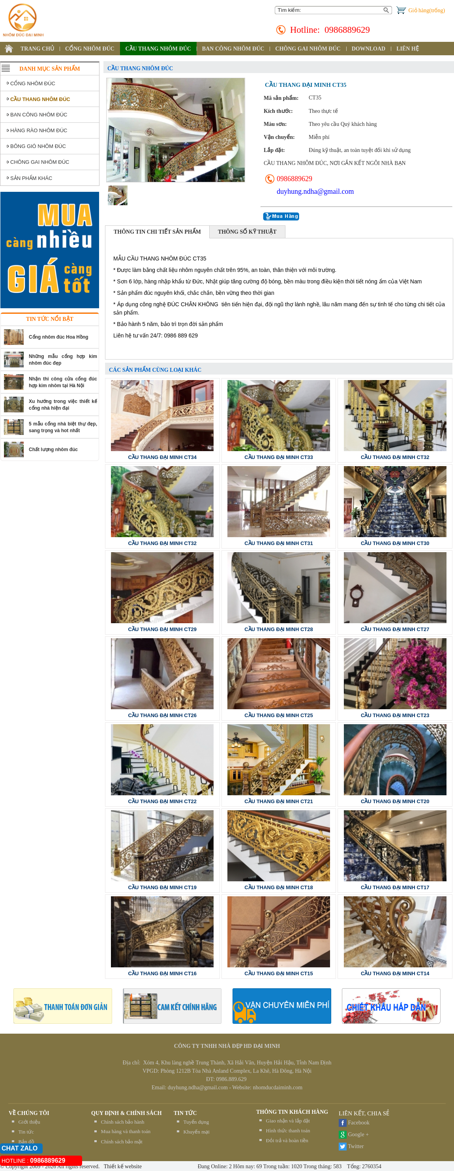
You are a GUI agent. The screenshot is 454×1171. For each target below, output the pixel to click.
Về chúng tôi (29, 1113)
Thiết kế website (122, 1166)
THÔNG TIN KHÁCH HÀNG (292, 1112)
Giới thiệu (29, 1122)
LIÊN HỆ (407, 49)
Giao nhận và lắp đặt (288, 1121)
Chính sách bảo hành (122, 1122)
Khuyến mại (197, 1132)
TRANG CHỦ (37, 49)
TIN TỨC (185, 1113)
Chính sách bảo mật (122, 1142)
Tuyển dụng (196, 1122)
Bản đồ (26, 1142)
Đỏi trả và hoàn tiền (287, 1140)
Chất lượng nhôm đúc (53, 449)
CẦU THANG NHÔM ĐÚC (158, 49)
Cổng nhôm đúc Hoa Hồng (58, 337)
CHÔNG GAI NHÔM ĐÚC (307, 49)
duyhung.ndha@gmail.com (315, 191)
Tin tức (26, 1132)
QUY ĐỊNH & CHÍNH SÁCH (126, 1113)
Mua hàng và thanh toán (126, 1131)
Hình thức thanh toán (288, 1131)
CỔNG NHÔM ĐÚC (89, 49)
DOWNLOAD (369, 49)
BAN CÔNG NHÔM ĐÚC (233, 49)
